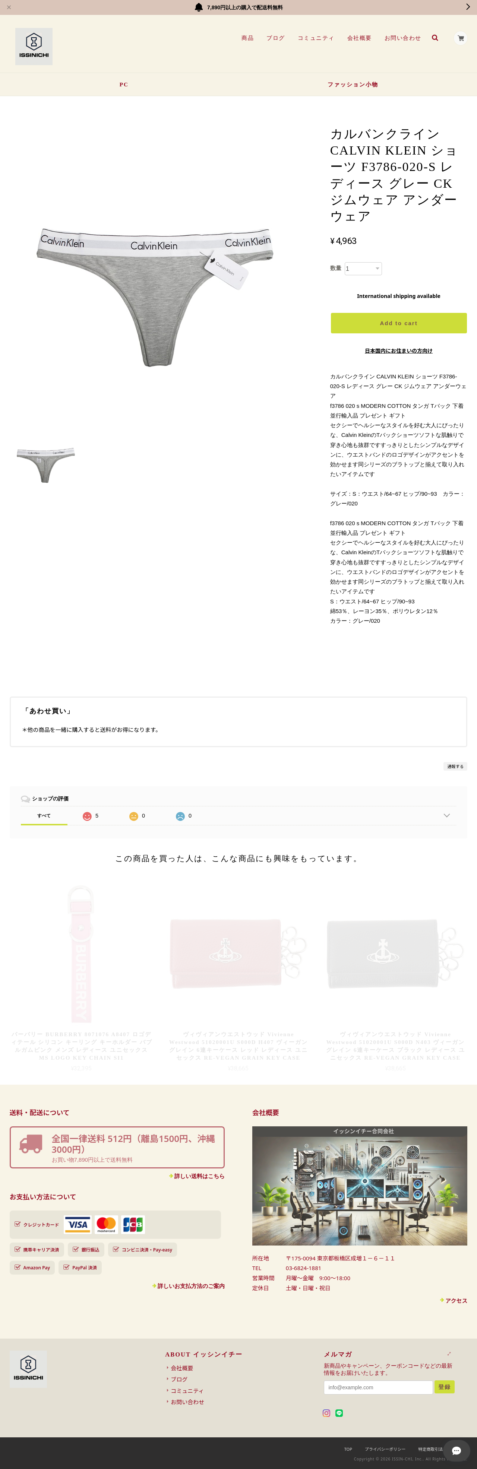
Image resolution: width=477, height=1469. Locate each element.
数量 (335, 268)
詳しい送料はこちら (199, 1176)
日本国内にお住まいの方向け (399, 350)
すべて (44, 815)
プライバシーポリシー (385, 1449)
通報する (455, 766)
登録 (444, 1387)
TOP (348, 1449)
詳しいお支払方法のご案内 (191, 1286)
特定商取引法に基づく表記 (442, 1449)
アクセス (456, 1300)
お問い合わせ (402, 38)
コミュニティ (315, 38)
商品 (247, 38)
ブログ (275, 38)
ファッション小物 (353, 85)
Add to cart (398, 323)
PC (124, 85)
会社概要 (359, 38)
